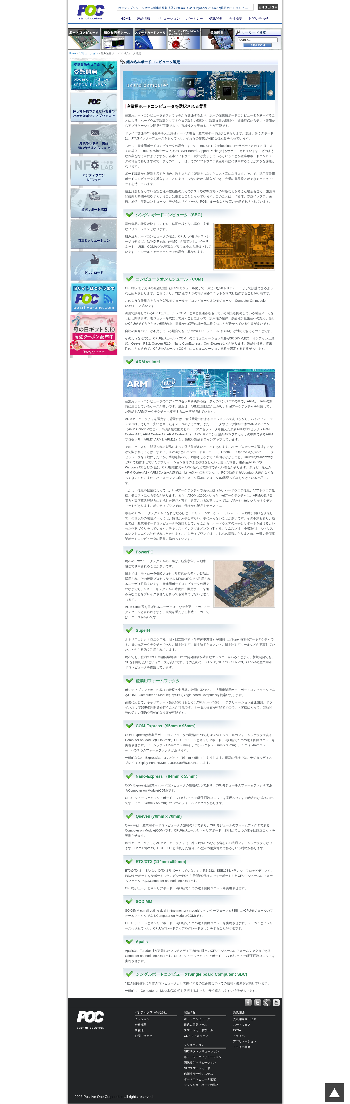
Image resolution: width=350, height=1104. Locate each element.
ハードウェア (241, 1024)
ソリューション (168, 18)
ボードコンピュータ (197, 1019)
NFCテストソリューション (201, 1051)
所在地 (139, 1030)
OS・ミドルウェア (196, 1035)
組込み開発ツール (195, 1024)
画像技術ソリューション (200, 1062)
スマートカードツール (198, 1030)
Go (258, 45)
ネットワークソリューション (203, 1057)
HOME (126, 18)
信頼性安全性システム (198, 1073)
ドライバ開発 (241, 1047)
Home (72, 53)
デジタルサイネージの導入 (201, 1085)
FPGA (237, 1030)
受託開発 (216, 18)
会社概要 (235, 18)
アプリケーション (244, 1041)
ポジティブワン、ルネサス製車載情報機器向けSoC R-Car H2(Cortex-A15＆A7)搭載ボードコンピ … (183, 8)
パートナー (194, 18)
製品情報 (143, 18)
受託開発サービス (244, 1019)
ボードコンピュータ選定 (200, 1079)
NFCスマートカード (197, 1068)
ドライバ (239, 1035)
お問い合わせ (258, 18)
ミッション (142, 1019)
